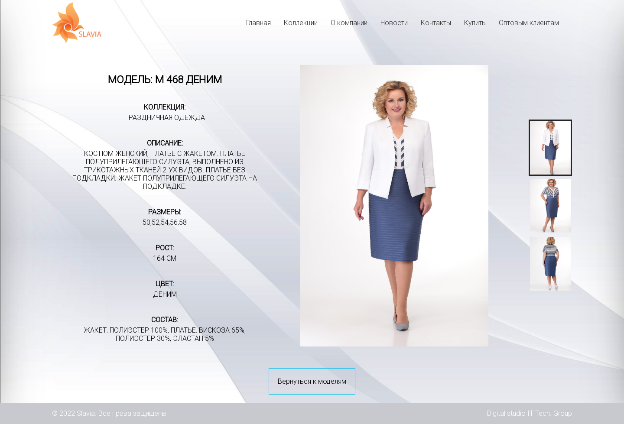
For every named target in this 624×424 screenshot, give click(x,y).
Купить (475, 23)
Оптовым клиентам (529, 23)
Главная (258, 23)
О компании (349, 23)
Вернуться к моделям (312, 381)
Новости (394, 23)
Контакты (436, 23)
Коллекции (301, 23)
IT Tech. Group (549, 413)
